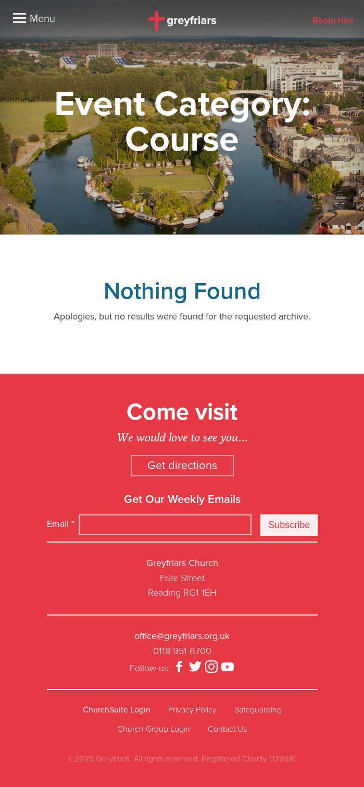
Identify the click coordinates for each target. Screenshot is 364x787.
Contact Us (227, 729)
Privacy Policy (192, 710)
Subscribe (289, 525)
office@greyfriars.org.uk (182, 636)
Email (60, 524)
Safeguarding (258, 710)
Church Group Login (153, 729)
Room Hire (333, 21)
